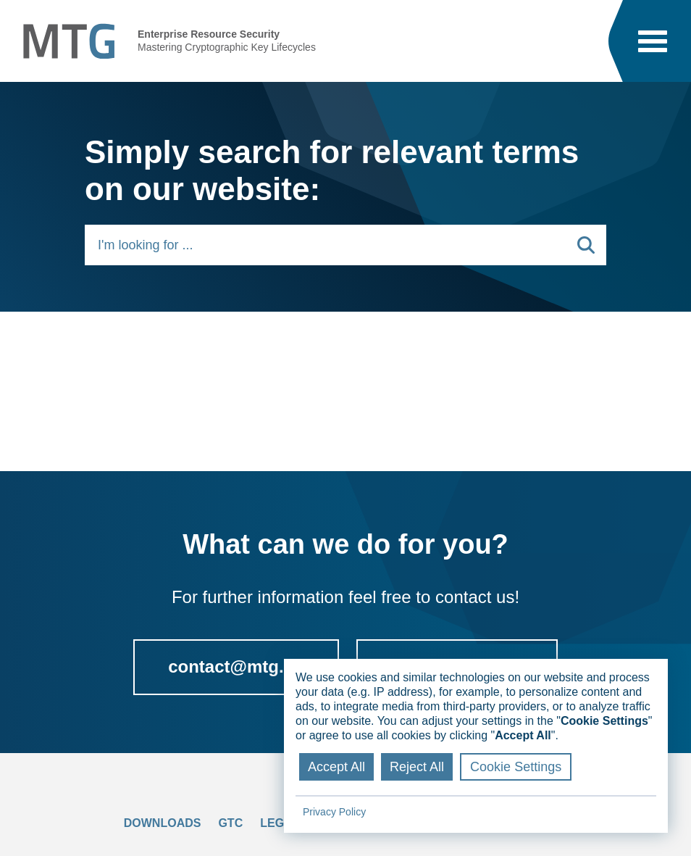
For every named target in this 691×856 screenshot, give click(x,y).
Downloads (162, 823)
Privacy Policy (334, 812)
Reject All (417, 767)
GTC (230, 823)
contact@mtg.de (235, 666)
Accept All (336, 767)
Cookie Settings (515, 767)
